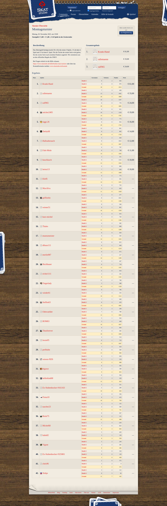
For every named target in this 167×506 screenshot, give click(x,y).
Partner (93, 492)
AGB (99, 492)
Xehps (45, 473)
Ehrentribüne (84, 14)
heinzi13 (46, 169)
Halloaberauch (49, 141)
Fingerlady (47, 283)
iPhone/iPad (51, 492)
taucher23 (47, 407)
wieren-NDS (48, 359)
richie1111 (47, 274)
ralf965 (101, 67)
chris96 (46, 464)
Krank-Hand (103, 52)
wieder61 (46, 293)
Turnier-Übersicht (39, 26)
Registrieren (72, 8)
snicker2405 (48, 112)
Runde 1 (84, 81)
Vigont (45, 445)
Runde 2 (84, 84)
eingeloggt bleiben (93, 11)
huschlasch (47, 160)
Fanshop (64, 492)
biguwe (46, 369)
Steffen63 (47, 302)
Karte (71, 492)
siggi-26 (46, 122)
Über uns (86, 492)
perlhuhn (46, 350)
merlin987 (47, 255)
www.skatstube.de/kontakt (58, 66)
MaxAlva (46, 188)
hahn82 (46, 435)
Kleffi (45, 179)
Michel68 (47, 425)
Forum (73, 14)
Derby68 (46, 131)
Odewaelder (48, 312)
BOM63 (46, 321)
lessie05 (46, 340)
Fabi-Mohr (47, 150)
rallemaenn (103, 59)
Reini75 (46, 416)
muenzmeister (48, 236)
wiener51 (46, 207)
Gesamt (84, 87)
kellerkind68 (48, 378)
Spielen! (133, 14)
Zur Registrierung (126, 33)
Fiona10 (46, 397)
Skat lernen (78, 492)
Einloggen (121, 8)
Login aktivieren (75, 11)
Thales (45, 226)
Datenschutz (106, 492)
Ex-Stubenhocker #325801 (54, 454)
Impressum (116, 492)
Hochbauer (47, 264)
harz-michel (48, 217)
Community (63, 14)
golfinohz (47, 198)
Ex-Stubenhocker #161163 (54, 388)
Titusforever (48, 331)
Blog (58, 492)
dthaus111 (47, 245)
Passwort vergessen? (107, 10)
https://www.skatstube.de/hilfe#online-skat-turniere (49, 64)
